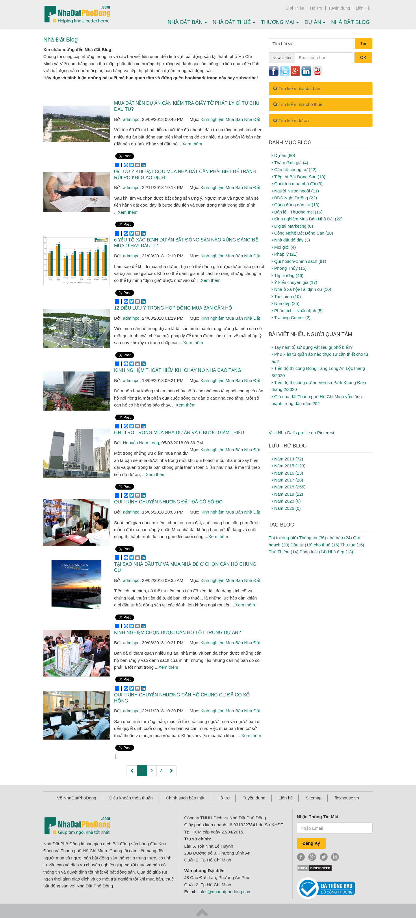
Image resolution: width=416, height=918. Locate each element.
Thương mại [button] (280, 22)
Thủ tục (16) (352, 544)
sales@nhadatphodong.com (224, 891)
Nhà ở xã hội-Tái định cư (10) (301, 289)
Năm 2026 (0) (286, 508)
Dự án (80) (283, 155)
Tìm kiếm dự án (291, 120)
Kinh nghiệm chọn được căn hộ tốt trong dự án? (177, 632)
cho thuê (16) (326, 544)
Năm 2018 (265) (289, 486)
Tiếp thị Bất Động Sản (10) (298, 176)
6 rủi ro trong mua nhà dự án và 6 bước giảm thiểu (179, 432)
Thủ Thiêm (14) (283, 551)
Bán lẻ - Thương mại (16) (297, 211)
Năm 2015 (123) (289, 465)
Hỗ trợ (224, 797)
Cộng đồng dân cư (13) (296, 204)
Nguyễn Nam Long (141, 442)
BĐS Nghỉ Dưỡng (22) (294, 197)
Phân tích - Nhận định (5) (297, 310)
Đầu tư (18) (302, 544)
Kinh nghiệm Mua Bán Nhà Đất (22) (307, 218)
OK (363, 57)
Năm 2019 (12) (287, 494)
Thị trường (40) (283, 537)
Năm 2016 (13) (287, 473)
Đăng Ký (311, 843)
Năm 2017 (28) (287, 479)
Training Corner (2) (291, 317)
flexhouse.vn (347, 797)
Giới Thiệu (294, 8)
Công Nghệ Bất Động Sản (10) (302, 233)
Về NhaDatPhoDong (76, 797)
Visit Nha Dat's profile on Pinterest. (302, 432)
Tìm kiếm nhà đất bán (296, 88)
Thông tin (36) (312, 537)
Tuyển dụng (339, 8)
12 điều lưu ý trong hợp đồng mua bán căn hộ (173, 308)
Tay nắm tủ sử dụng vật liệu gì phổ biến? (312, 347)
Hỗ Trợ (316, 8)
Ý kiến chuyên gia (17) (294, 282)
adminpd (131, 119)
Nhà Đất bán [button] (187, 22)
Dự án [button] (314, 22)
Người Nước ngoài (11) (295, 190)
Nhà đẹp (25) (285, 303)
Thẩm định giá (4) (290, 162)
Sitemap (314, 797)
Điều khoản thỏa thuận (131, 797)
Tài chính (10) (286, 296)
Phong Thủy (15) (289, 268)
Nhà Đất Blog (350, 22)
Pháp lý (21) (285, 254)
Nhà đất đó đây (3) (291, 239)
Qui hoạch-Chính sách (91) (299, 261)
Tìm (363, 43)
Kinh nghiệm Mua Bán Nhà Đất (230, 119)
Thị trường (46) (287, 275)
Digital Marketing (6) (292, 226)
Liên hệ (285, 797)
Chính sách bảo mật (185, 797)
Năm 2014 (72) (287, 458)
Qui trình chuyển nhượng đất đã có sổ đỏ (168, 501)
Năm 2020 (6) (286, 501)
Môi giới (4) (284, 247)
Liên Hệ (363, 8)
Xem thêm (192, 143)
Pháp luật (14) (313, 551)
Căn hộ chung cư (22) (294, 169)
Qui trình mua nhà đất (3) (297, 183)
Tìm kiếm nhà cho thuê (297, 104)
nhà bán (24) (339, 537)
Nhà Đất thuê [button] (234, 22)
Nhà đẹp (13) (340, 551)
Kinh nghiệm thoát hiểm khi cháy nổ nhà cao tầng (177, 370)
